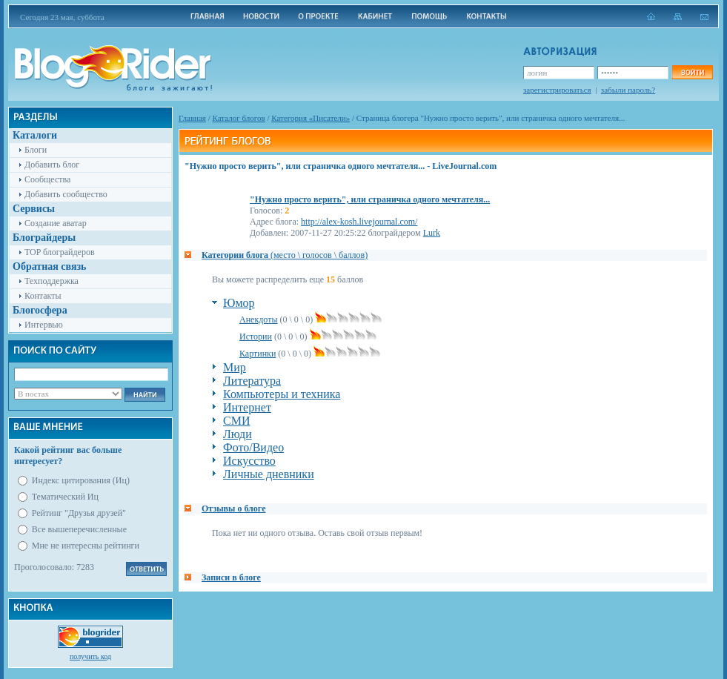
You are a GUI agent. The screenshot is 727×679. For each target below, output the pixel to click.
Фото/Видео (253, 447)
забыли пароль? (628, 89)
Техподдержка (51, 281)
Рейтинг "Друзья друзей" (79, 513)
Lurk (431, 233)
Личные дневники (268, 474)
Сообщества (47, 179)
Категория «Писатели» (310, 117)
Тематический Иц (65, 496)
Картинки (257, 353)
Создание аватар (55, 223)
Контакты (43, 296)
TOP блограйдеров (59, 252)
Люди (237, 434)
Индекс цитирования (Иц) (81, 480)
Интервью (43, 324)
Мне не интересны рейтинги (85, 545)
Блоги (35, 150)
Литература (252, 380)
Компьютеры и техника (281, 394)
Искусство (249, 460)
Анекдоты (258, 319)
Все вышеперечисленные (79, 529)
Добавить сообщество (65, 194)
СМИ (236, 420)
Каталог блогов (239, 117)
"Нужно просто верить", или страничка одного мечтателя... (370, 199)
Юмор (239, 303)
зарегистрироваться (557, 89)
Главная (192, 117)
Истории (255, 336)
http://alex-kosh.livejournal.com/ (359, 221)
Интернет (247, 407)
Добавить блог (51, 164)
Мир (234, 367)
